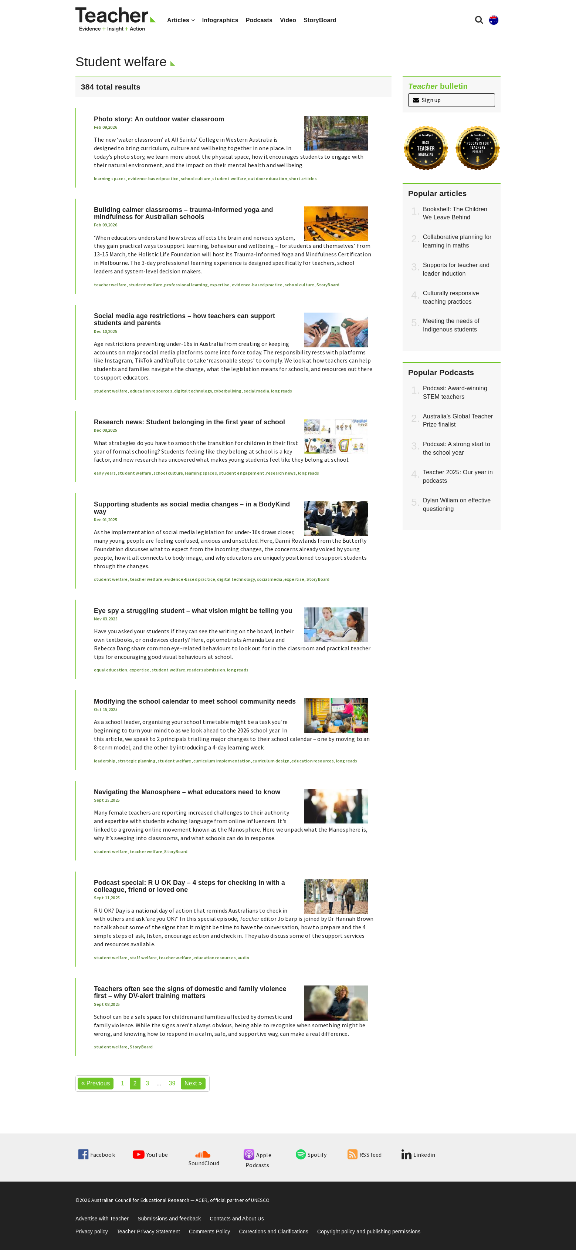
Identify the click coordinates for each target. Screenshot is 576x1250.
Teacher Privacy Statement (148, 1231)
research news (281, 473)
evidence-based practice (153, 178)
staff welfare (143, 957)
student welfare (229, 178)
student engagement (241, 473)
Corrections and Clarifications (273, 1231)
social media (256, 391)
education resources (151, 391)
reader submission (206, 670)
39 (172, 1083)
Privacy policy (91, 1231)
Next (193, 1083)
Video (288, 20)
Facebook (96, 1154)
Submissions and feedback (169, 1219)
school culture (195, 178)
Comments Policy (209, 1231)
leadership (105, 761)
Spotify (311, 1154)
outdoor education (267, 178)
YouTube (150, 1154)
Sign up (427, 100)
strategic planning (137, 761)
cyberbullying (227, 391)
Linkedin (418, 1154)
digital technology (193, 391)
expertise (220, 284)
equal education (110, 670)
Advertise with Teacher (102, 1219)
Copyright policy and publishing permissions (368, 1231)
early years (105, 473)
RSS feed (365, 1154)
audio (243, 957)
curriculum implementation (222, 761)
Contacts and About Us (237, 1219)
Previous (95, 1083)
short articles (303, 178)
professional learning (185, 284)
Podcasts (259, 20)
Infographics (220, 20)
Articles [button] (181, 20)
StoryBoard (320, 20)
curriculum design (271, 761)
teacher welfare (110, 284)
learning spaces (110, 178)
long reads (281, 391)
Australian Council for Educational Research (140, 1200)
